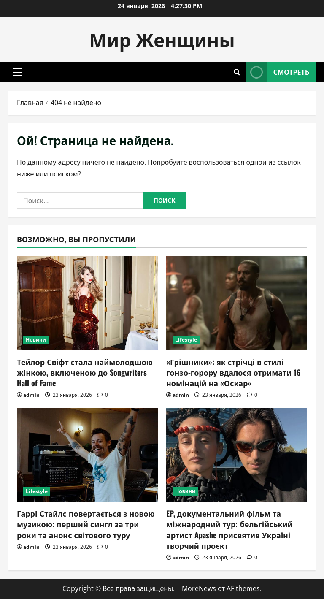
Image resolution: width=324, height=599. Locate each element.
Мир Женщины (162, 39)
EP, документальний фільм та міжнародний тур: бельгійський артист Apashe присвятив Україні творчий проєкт (229, 529)
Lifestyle (186, 339)
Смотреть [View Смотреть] (277, 72)
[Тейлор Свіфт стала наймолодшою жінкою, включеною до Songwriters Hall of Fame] (87, 303)
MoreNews (199, 588)
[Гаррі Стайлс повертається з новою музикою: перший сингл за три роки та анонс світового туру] (87, 455)
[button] (17, 72)
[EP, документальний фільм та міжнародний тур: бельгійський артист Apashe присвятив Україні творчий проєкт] (236, 455)
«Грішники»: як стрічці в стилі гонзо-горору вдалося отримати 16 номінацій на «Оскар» (233, 372)
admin (31, 394)
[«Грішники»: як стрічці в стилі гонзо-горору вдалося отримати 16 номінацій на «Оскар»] (236, 303)
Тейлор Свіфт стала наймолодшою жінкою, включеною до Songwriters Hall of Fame (85, 372)
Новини (36, 339)
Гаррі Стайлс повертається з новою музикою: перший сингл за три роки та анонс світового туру (86, 524)
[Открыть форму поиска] (237, 72)
